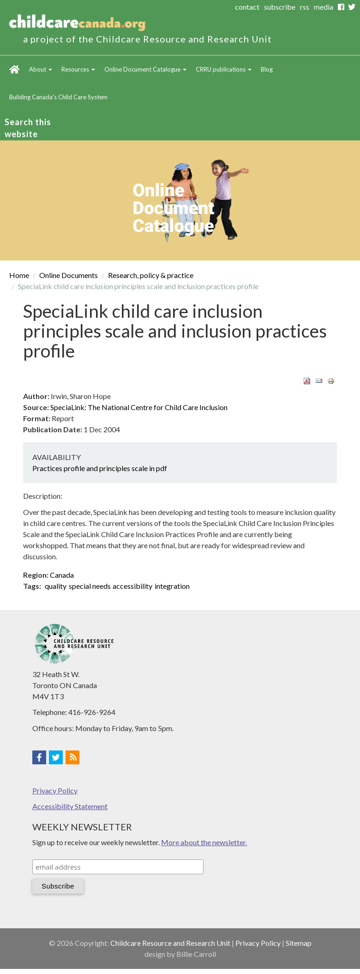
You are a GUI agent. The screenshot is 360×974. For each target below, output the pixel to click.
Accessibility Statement (70, 806)
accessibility (132, 585)
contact (247, 6)
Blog (267, 69)
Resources (78, 69)
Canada (62, 574)
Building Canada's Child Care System (58, 97)
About (40, 69)
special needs (90, 585)
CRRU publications (224, 69)
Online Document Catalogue (145, 69)
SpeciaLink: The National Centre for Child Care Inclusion (139, 407)
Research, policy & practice (150, 275)
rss (304, 6)
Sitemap (299, 942)
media (323, 6)
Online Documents (68, 275)
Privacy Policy (55, 790)
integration (172, 585)
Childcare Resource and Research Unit (170, 942)
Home (14, 69)
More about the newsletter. (204, 842)
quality (55, 585)
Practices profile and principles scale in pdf (99, 468)
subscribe (279, 6)
